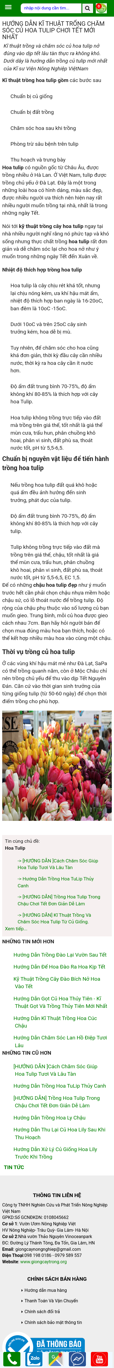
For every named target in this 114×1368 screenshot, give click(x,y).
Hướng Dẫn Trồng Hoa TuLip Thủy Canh (59, 1086)
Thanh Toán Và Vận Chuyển (51, 1300)
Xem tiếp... (16, 928)
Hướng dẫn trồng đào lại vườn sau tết (60, 955)
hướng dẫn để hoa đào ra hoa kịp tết (59, 967)
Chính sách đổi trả (42, 1311)
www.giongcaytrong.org (43, 1261)
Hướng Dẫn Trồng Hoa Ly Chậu (49, 1118)
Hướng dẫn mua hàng (46, 1290)
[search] (87, 8)
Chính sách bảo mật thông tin (53, 1322)
